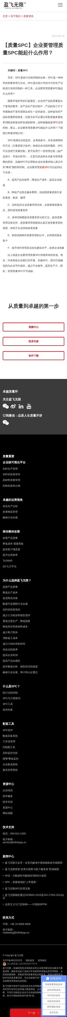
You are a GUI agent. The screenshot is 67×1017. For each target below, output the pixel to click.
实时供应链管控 (11, 474)
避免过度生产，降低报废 (16, 621)
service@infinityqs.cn (14, 842)
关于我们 (16, 16)
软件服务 (8, 796)
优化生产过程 (10, 506)
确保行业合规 (10, 517)
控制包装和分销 (11, 485)
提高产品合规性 (11, 660)
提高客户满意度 (11, 549)
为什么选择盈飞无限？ (17, 580)
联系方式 (8, 917)
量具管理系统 (10, 769)
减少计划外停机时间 (14, 643)
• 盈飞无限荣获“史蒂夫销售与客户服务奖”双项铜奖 (31, 869)
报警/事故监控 (10, 758)
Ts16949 (7, 560)
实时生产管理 (10, 468)
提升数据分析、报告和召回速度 (20, 666)
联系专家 (34, 341)
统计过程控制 (10, 692)
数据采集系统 (10, 735)
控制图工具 (9, 747)
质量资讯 (28, 16)
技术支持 (8, 801)
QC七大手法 (9, 566)
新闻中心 (8, 856)
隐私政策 (30, 960)
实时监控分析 (10, 752)
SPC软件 (8, 730)
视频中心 (34, 327)
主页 (5, 16)
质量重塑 (8, 456)
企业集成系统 (10, 764)
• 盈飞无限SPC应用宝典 (16, 888)
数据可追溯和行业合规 (15, 603)
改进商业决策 (10, 598)
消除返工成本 (10, 638)
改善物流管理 (10, 511)
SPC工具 (8, 704)
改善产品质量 (10, 537)
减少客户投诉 (10, 632)
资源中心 (8, 784)
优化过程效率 (10, 649)
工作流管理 (9, 741)
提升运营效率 (10, 554)
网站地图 (8, 813)
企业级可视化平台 (14, 462)
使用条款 (42, 960)
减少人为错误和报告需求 (16, 615)
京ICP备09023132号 (12, 960)
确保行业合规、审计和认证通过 (20, 672)
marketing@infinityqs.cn (16, 932)
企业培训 (8, 790)
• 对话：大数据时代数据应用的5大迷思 (24, 875)
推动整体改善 (11, 531)
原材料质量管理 (11, 480)
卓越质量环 (10, 391)
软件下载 (34, 355)
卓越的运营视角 (13, 499)
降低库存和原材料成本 (15, 626)
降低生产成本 (10, 592)
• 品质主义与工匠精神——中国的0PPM (25, 904)
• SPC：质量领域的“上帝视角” (20, 882)
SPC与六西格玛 (11, 698)
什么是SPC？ (11, 686)
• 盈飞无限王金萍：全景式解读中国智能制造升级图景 (33, 862)
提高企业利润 (10, 655)
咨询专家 (8, 709)
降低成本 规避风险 (13, 543)
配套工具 (8, 723)
